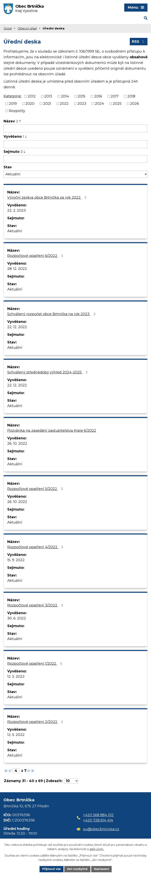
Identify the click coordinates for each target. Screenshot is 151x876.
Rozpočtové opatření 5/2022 (35, 489)
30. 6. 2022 (16, 618)
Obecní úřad (27, 28)
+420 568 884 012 (98, 815)
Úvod (8, 28)
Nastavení (101, 869)
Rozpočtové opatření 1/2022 (35, 663)
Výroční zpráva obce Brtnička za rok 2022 (47, 197)
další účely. (96, 849)
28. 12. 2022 (17, 269)
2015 (81, 96)
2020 (29, 103)
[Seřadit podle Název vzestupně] (20, 120)
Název (11, 121)
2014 (65, 96)
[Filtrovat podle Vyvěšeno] (75, 144)
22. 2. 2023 (16, 210)
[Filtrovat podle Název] (75, 128)
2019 (13, 103)
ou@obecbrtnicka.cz (98, 829)
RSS (138, 41)
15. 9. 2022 (16, 560)
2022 (64, 103)
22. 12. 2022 (17, 327)
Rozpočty (17, 110)
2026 (134, 103)
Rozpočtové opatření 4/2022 (36, 547)
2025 (117, 103)
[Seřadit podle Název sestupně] (20, 122)
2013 (48, 96)
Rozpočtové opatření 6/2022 (35, 256)
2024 (99, 103)
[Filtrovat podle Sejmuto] (75, 159)
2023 (81, 103)
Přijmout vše (51, 869)
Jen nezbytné (77, 869)
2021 (47, 103)
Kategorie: (12, 96)
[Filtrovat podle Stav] (75, 174)
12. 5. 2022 (16, 676)
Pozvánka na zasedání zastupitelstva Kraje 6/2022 (51, 430)
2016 (98, 96)
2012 (32, 96)
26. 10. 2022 (17, 443)
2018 (131, 96)
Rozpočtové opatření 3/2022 (35, 605)
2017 (115, 96)
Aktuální (14, 231)
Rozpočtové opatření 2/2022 (35, 722)
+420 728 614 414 (98, 820)
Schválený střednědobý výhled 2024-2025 (48, 372)
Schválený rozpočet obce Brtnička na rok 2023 (52, 314)
